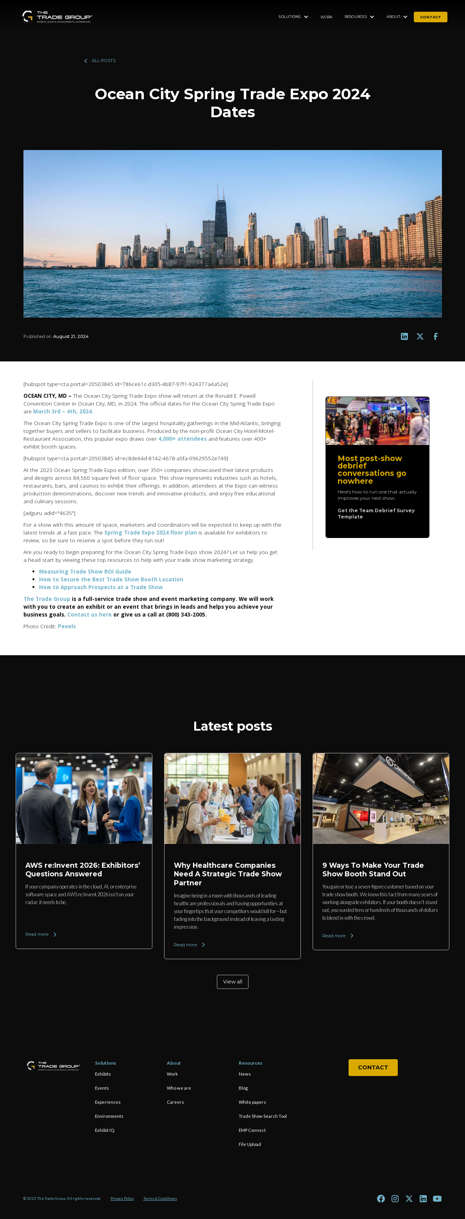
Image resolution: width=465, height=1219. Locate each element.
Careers (175, 1102)
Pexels (67, 626)
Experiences (108, 1102)
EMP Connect (252, 1130)
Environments (109, 1116)
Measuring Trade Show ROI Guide (85, 571)
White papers (252, 1102)
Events (102, 1087)
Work (326, 17)
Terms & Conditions (160, 1198)
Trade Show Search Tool (263, 1116)
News (245, 1073)
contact (430, 17)
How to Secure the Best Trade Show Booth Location (111, 579)
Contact (373, 1067)
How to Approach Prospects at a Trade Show (101, 587)
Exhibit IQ (104, 1130)
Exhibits (103, 1073)
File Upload (250, 1144)
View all (232, 982)
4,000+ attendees (182, 438)
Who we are (179, 1087)
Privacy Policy (122, 1198)
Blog (243, 1087)
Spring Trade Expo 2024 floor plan (150, 532)
